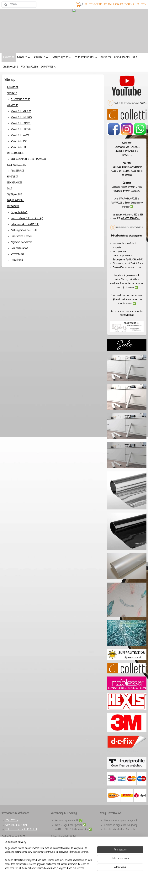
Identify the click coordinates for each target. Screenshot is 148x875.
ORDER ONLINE (10, 67)
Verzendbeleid (17, 254)
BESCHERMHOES (122, 57)
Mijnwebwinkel (103, 868)
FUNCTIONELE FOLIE (20, 99)
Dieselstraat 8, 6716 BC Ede (69, 852)
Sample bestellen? (19, 212)
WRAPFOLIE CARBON (20, 123)
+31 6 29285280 (72, 848)
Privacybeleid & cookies (21, 236)
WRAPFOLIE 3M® (19, 141)
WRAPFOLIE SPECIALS (21, 117)
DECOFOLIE (24, 57)
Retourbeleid (17, 260)
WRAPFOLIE (41, 57)
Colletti (115, 187)
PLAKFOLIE (135, 147)
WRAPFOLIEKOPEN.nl (124, 4)
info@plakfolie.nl (127, 315)
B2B (141, 215)
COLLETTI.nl (141, 4)
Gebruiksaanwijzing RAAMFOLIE (25, 224)
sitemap (65, 868)
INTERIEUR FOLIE (127, 171)
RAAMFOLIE (8, 57)
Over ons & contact (19, 248)
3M (129, 187)
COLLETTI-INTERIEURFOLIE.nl (98, 4)
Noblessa (134, 191)
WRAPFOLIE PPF (18, 147)
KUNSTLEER (105, 57)
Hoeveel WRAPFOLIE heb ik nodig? (27, 218)
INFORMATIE (49, 66)
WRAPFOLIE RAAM (20, 135)
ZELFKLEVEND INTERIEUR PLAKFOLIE (28, 159)
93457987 (73, 844)
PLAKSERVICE (17, 171)
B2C (135, 215)
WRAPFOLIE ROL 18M (21, 111)
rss (70, 868)
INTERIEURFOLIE (62, 57)
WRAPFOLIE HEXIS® (20, 129)
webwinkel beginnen (80, 868)
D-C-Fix (136, 187)
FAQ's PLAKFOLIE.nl (29, 67)
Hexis (123, 187)
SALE (135, 57)
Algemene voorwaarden (21, 242)
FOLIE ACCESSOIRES (86, 57)
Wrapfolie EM (120, 191)
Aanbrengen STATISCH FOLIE (24, 230)
